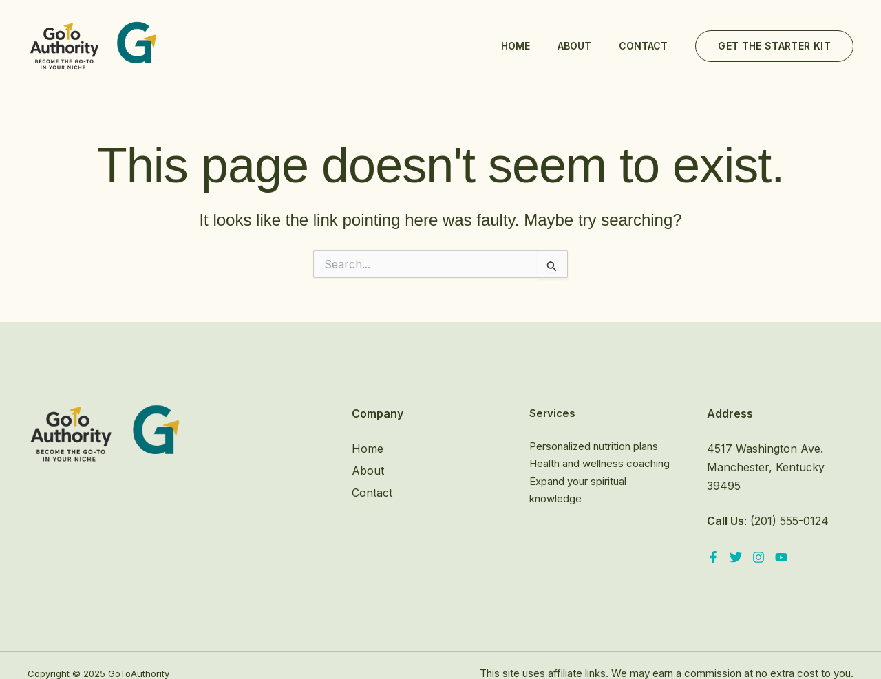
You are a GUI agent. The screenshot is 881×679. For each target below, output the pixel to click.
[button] (774, 46)
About (574, 46)
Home (515, 46)
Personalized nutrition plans (593, 446)
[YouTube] (781, 557)
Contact (643, 46)
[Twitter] (736, 557)
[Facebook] (713, 557)
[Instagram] (758, 557)
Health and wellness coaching (599, 463)
